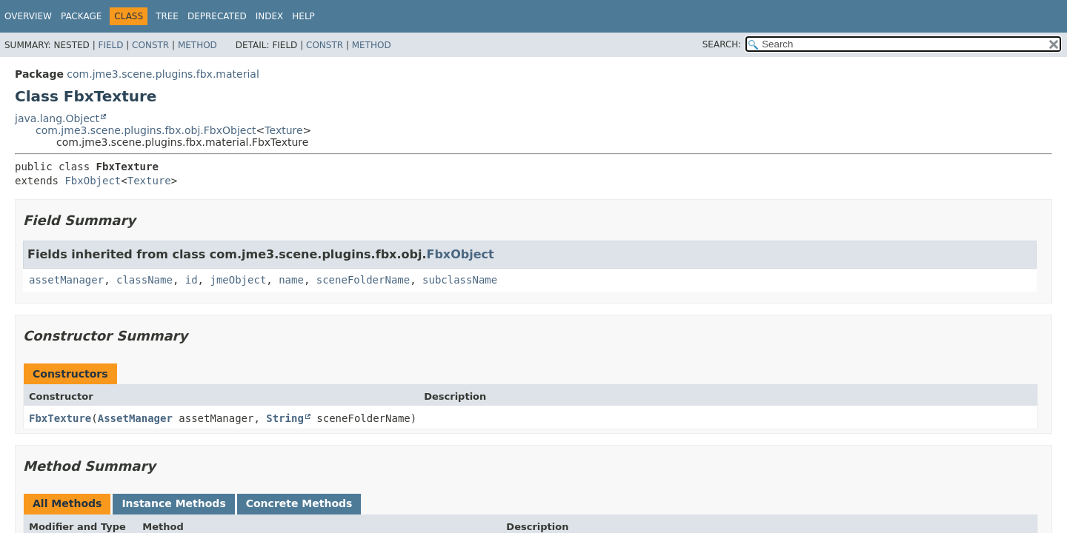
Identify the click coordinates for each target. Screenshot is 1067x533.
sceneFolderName (363, 280)
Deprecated (217, 16)
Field (110, 45)
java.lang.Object (57, 118)
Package (81, 16)
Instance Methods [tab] (173, 503)
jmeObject (238, 280)
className (144, 280)
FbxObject (92, 181)
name (291, 280)
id (191, 280)
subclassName (459, 280)
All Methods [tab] (67, 503)
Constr (150, 45)
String (285, 418)
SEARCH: (722, 44)
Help (303, 16)
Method (197, 45)
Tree (167, 16)
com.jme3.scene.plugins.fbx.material (163, 74)
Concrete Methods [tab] (299, 503)
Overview (28, 16)
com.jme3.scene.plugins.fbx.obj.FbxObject (146, 130)
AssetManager (135, 418)
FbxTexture (60, 418)
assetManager (66, 280)
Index (270, 16)
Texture (283, 130)
